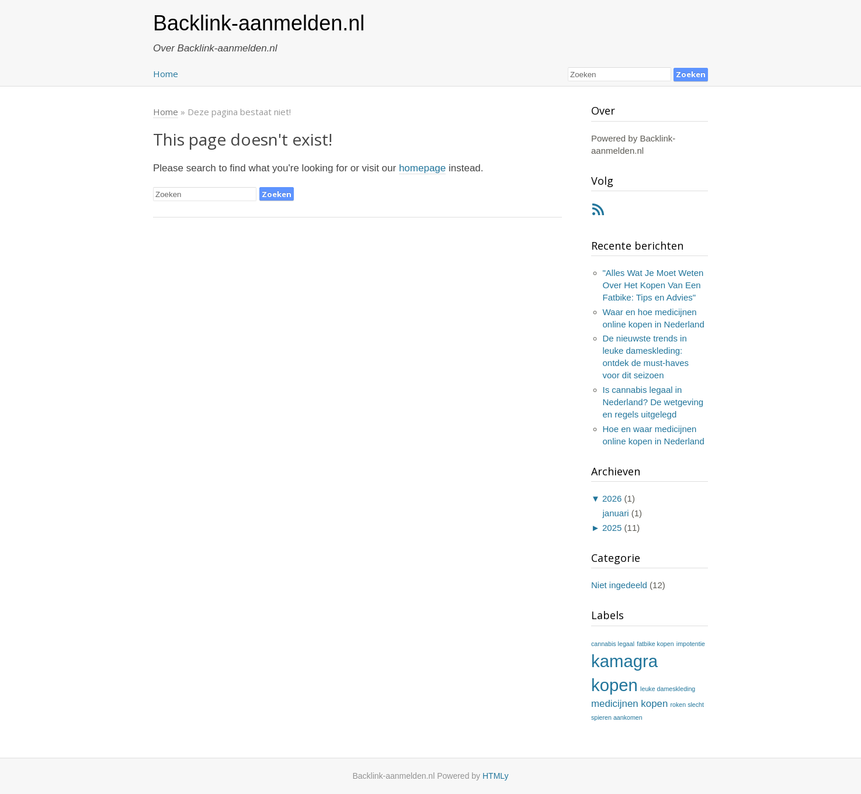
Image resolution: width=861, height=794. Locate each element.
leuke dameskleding (667, 688)
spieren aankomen (617, 717)
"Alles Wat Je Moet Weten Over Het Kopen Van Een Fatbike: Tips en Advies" (653, 285)
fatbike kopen (655, 643)
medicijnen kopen (629, 703)
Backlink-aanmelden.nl (258, 23)
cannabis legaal (612, 643)
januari (616, 513)
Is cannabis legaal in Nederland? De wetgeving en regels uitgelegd (653, 402)
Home (165, 74)
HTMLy (495, 776)
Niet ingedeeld (619, 585)
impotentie (690, 643)
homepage (422, 168)
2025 (612, 528)
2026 (612, 498)
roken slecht (687, 704)
